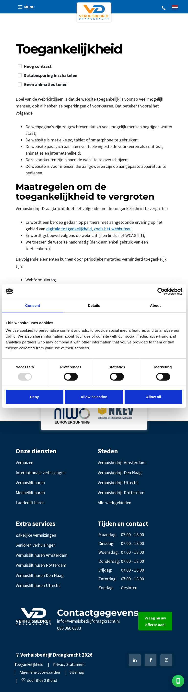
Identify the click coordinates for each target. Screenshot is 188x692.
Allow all (153, 397)
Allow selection (94, 397)
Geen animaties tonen (46, 84)
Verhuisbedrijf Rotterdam (121, 492)
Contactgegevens (97, 612)
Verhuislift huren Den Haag (40, 575)
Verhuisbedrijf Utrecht (118, 482)
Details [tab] (94, 305)
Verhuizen (24, 462)
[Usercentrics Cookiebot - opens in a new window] (161, 291)
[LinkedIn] (135, 660)
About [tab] (155, 305)
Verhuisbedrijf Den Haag (120, 472)
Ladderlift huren (30, 502)
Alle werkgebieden (114, 502)
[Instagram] (166, 660)
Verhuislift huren (30, 482)
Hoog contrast (38, 66)
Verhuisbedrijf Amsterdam (122, 462)
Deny (34, 397)
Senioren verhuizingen (36, 545)
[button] (27, 7)
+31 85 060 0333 (164, 7)
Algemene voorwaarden (40, 672)
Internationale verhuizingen (41, 472)
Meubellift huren (30, 492)
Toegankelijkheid (28, 664)
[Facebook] (151, 660)
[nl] (175, 7)
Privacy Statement (69, 664)
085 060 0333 (69, 628)
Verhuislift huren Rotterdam (41, 565)
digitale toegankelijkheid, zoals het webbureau (88, 229)
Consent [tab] (32, 305)
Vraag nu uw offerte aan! (155, 621)
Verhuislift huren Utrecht (38, 585)
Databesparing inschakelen (50, 75)
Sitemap (77, 672)
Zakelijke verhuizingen (36, 535)
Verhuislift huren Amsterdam (42, 555)
